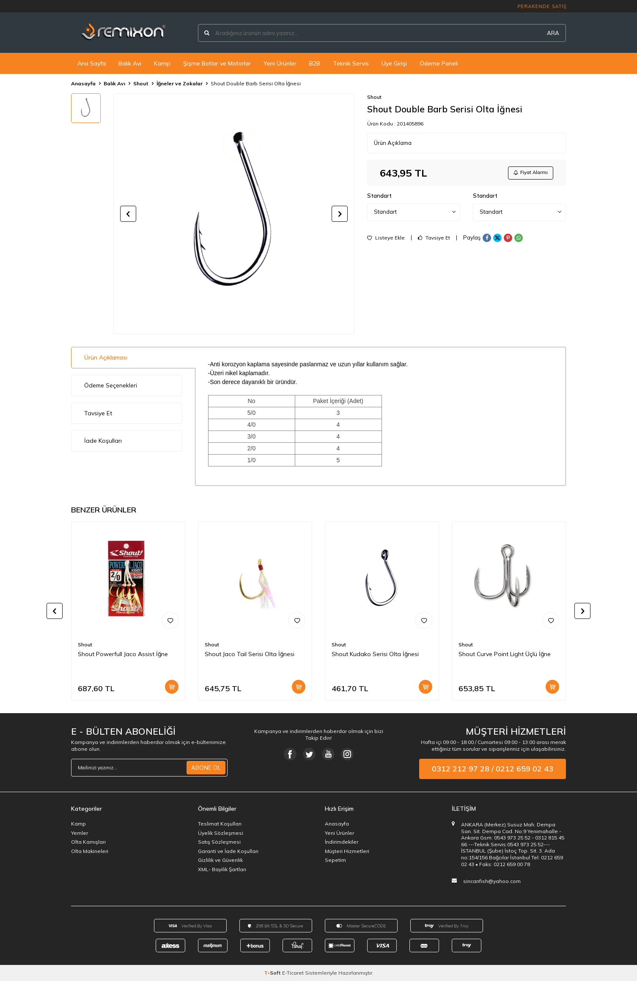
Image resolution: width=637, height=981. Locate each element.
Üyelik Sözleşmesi (220, 833)
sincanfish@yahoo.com (492, 881)
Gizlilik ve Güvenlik (220, 860)
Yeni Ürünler (280, 63)
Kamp (162, 63)
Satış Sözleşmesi (219, 842)
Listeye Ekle (386, 239)
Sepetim (335, 860)
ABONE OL (206, 767)
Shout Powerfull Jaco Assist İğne (123, 654)
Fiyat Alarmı (528, 173)
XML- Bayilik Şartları (222, 869)
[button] (128, 214)
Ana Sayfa (91, 63)
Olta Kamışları (88, 842)
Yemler (79, 833)
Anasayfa (83, 83)
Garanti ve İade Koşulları (228, 851)
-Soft (273, 973)
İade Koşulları (103, 440)
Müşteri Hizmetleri (347, 851)
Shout (140, 83)
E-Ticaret (293, 973)
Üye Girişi (394, 63)
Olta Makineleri (89, 851)
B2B (314, 63)
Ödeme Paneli (439, 63)
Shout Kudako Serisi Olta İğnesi (375, 654)
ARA (553, 33)
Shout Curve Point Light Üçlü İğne (505, 654)
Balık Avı (129, 63)
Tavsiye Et (434, 239)
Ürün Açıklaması (105, 357)
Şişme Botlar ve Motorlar (217, 63)
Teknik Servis (351, 63)
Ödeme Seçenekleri (110, 385)
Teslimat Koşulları (220, 823)
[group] (234, 214)
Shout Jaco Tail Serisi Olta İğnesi (249, 654)
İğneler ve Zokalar (180, 83)
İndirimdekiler (341, 842)
